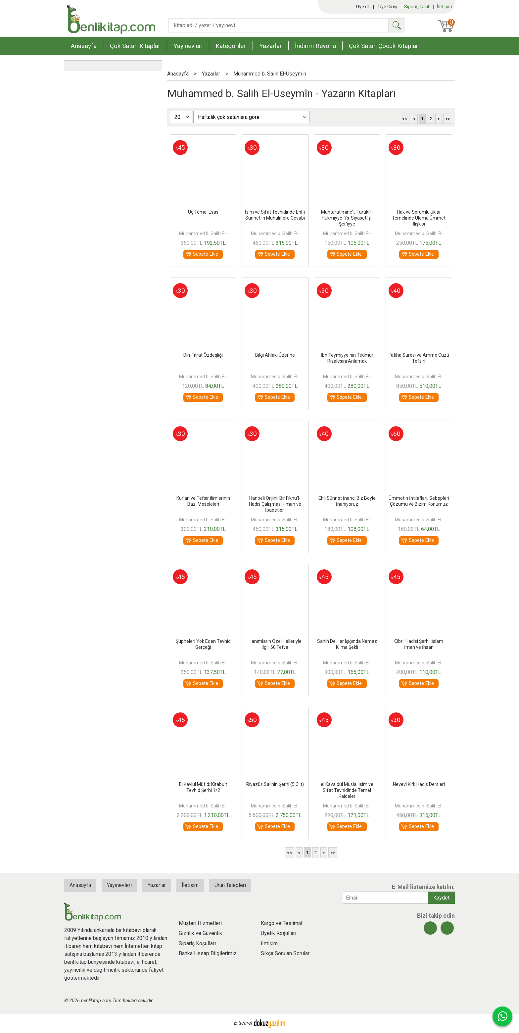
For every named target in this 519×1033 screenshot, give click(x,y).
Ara (396, 25)
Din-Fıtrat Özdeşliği (203, 355)
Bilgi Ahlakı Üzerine (275, 355)
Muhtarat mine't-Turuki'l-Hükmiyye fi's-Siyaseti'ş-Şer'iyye (347, 218)
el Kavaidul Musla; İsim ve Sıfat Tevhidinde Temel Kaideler (347, 790)
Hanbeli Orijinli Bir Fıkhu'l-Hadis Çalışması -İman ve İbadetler (275, 504)
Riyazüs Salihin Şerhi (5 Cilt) (275, 784)
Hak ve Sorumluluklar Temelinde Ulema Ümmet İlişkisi (419, 218)
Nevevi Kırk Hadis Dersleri (419, 784)
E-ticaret (243, 1023)
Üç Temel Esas (203, 212)
